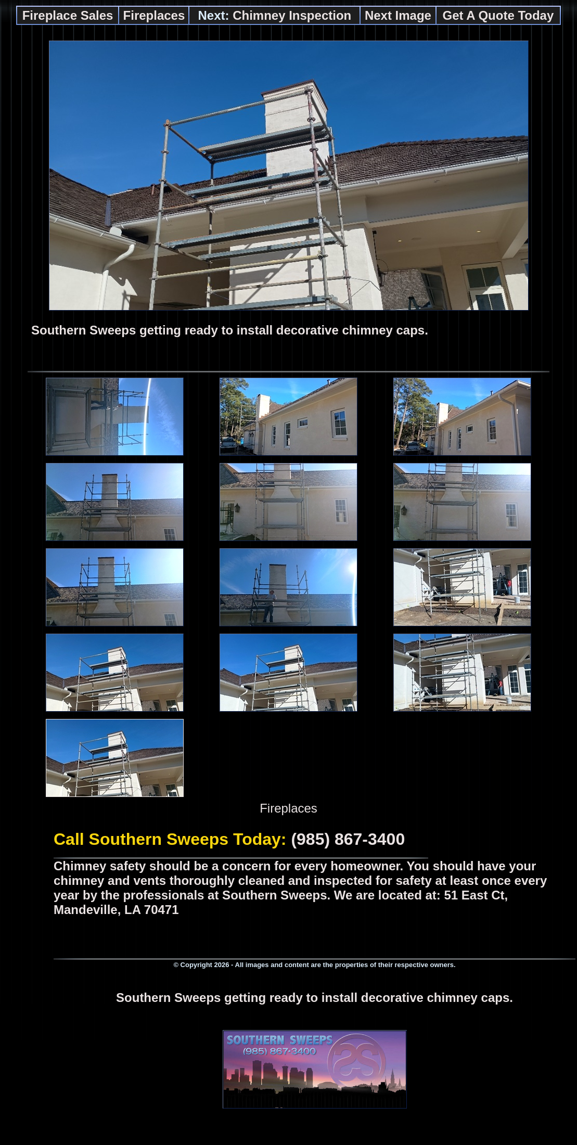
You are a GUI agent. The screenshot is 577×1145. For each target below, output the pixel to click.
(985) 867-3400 (348, 839)
